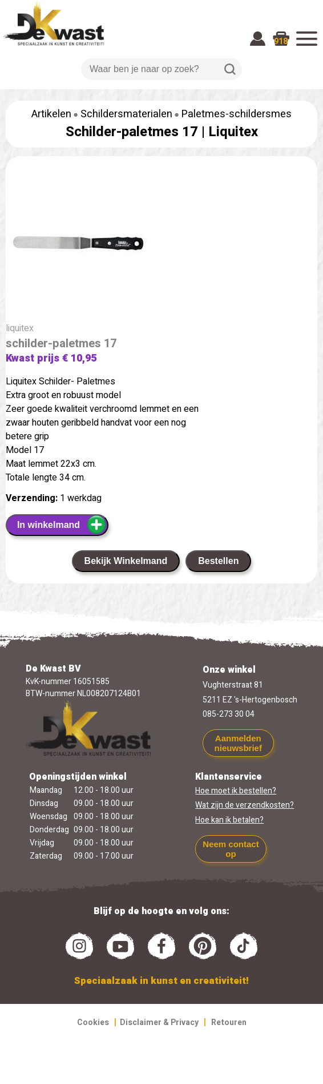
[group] (161, 245)
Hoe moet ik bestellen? (235, 791)
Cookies (93, 1023)
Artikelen (51, 114)
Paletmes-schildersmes (236, 114)
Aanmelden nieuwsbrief (238, 743)
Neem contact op (231, 849)
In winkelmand (62, 524)
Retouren (229, 1023)
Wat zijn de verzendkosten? (244, 805)
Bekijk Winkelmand (126, 561)
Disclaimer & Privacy (159, 1023)
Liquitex (233, 132)
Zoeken (230, 69)
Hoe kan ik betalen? (229, 820)
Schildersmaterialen (126, 114)
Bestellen (218, 561)
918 (281, 41)
